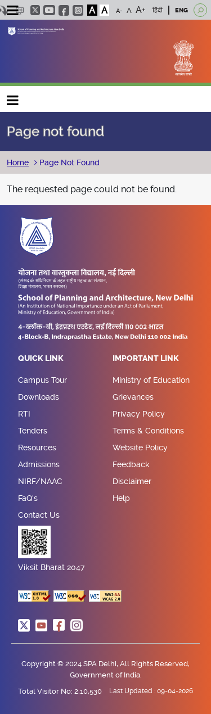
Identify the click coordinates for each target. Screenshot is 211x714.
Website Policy (140, 447)
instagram (78, 10)
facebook (64, 10)
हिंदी (157, 10)
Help (121, 498)
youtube (49, 10)
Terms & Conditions (148, 430)
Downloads (38, 396)
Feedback (131, 464)
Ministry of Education (151, 380)
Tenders (32, 430)
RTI (24, 413)
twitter (35, 10)
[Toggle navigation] (12, 11)
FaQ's (28, 498)
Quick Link (41, 358)
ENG (181, 10)
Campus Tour (42, 380)
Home (18, 162)
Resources (37, 447)
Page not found (55, 131)
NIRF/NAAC (40, 481)
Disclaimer (132, 481)
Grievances (133, 396)
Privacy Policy (139, 413)
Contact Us (39, 514)
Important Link (146, 358)
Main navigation (13, 97)
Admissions (39, 464)
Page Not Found (68, 162)
